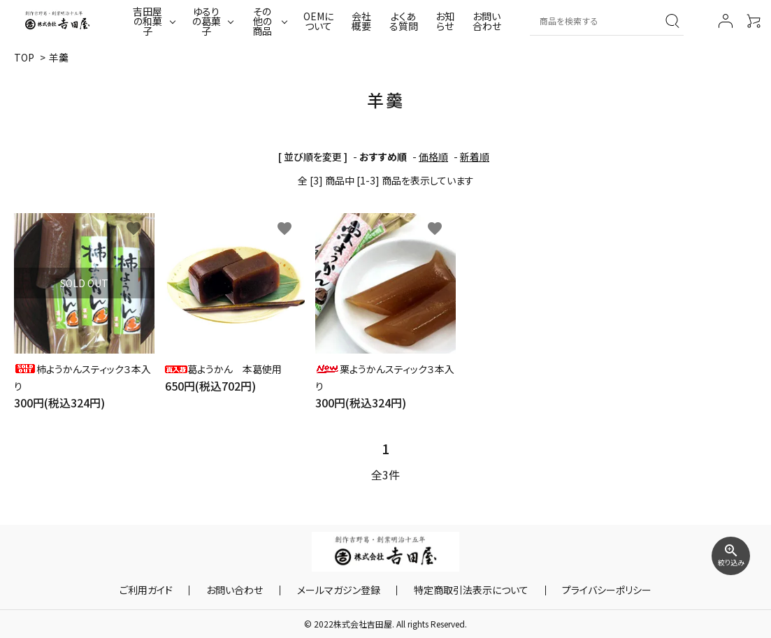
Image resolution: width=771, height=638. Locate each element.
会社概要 (361, 21)
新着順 (474, 157)
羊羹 (59, 57)
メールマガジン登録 (338, 590)
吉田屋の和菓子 (147, 21)
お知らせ (444, 21)
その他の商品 (262, 21)
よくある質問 (403, 21)
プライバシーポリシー (580, 590)
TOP (24, 57)
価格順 (433, 157)
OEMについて (318, 21)
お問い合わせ (487, 21)
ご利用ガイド (173, 590)
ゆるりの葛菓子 (206, 21)
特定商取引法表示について (458, 590)
